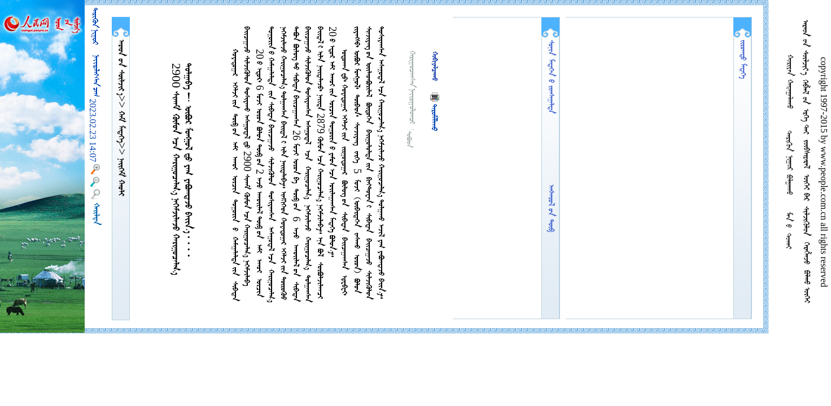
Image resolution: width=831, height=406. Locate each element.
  (121, 125)
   (121, 67)
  (121, 175)
